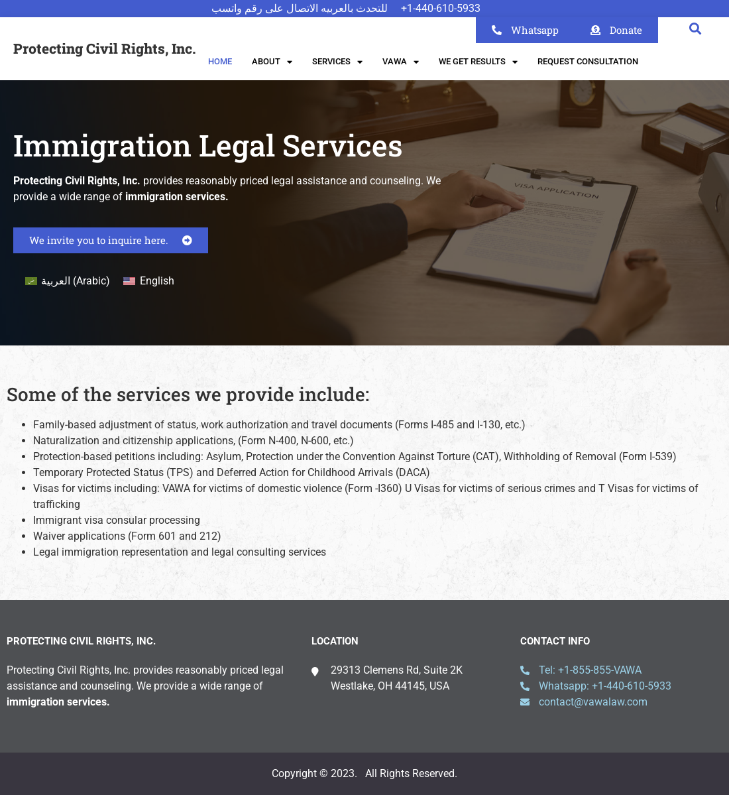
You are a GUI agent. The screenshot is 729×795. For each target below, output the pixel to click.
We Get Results (478, 62)
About (272, 62)
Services (337, 62)
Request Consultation (587, 61)
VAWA (400, 62)
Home (220, 61)
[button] (695, 28)
